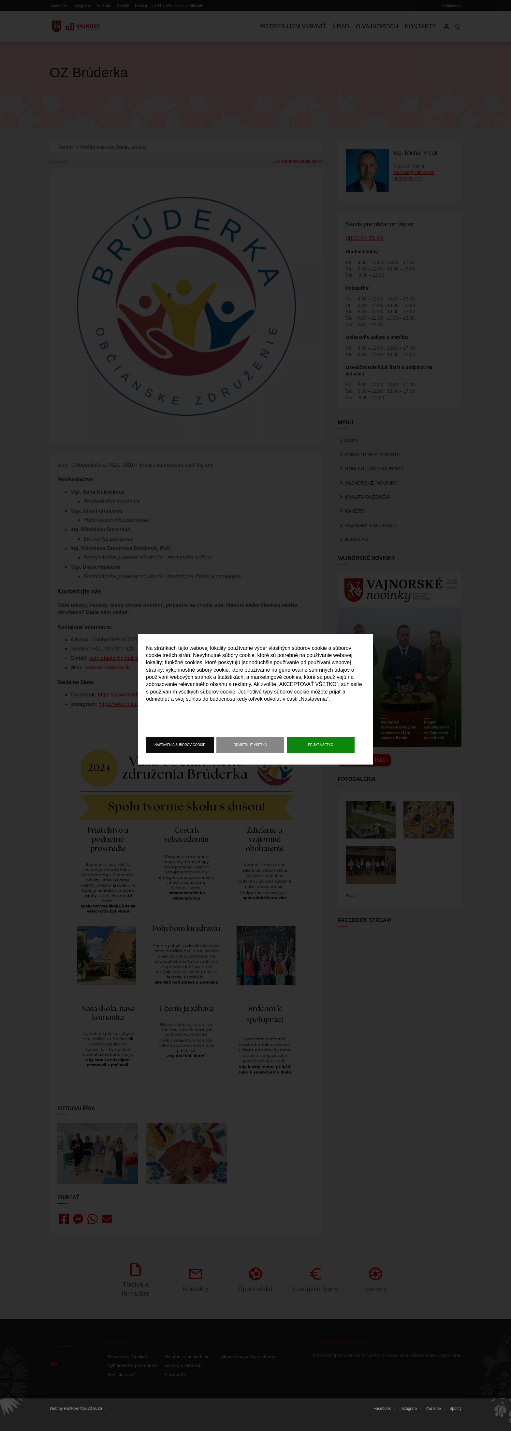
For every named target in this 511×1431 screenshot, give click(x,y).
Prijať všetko (320, 745)
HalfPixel (71, 1408)
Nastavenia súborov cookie (179, 745)
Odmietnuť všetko (250, 745)
